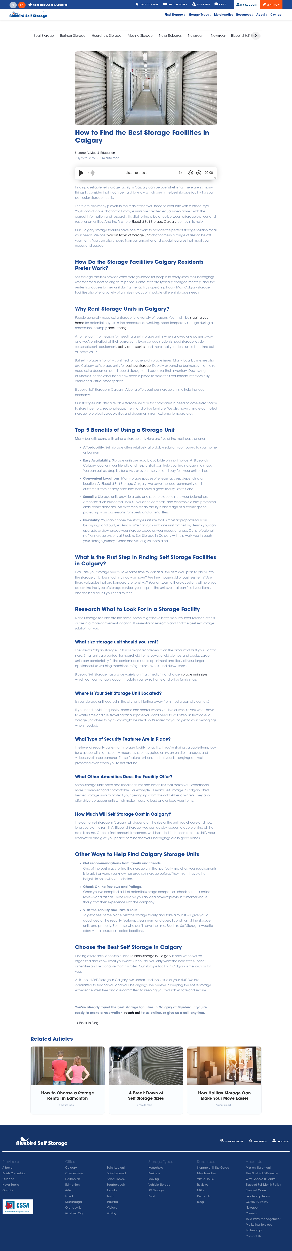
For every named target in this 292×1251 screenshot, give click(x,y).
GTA (68, 1190)
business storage (138, 366)
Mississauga (73, 1202)
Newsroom (196, 35)
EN (22, 4)
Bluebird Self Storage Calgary (154, 221)
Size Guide (258, 1141)
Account (281, 1141)
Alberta (7, 1167)
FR (13, 4)
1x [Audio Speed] (180, 172)
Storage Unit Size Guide (213, 1167)
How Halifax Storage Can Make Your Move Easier (224, 1095)
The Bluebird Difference (262, 1173)
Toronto (112, 1190)
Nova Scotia (10, 1184)
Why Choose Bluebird (261, 1179)
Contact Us (253, 1236)
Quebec (8, 1179)
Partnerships (254, 1230)
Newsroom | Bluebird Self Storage (237, 35)
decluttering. (117, 328)
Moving (153, 1179)
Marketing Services (259, 1224)
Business (154, 1173)
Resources (244, 14)
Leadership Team (258, 1196)
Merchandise (223, 14)
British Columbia (13, 1173)
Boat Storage (44, 35)
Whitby (111, 1213)
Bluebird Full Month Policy (263, 1184)
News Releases (170, 35)
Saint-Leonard (116, 1173)
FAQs (200, 1190)
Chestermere (74, 1173)
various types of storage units (129, 235)
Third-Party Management (263, 1219)
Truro (110, 1196)
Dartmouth (72, 1179)
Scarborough (116, 1184)
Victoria (112, 1207)
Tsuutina (112, 1202)
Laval (69, 1196)
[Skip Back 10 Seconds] (191, 173)
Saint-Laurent (116, 1167)
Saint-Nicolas (116, 1179)
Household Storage (106, 35)
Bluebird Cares (256, 1190)
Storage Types (199, 14)
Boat (151, 1196)
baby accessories (131, 347)
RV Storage (156, 1190)
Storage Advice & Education (95, 152)
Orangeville (73, 1207)
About (261, 14)
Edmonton (72, 1184)
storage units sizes (193, 674)
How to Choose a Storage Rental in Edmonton (67, 1095)
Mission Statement (258, 1167)
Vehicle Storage (159, 1184)
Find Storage (175, 14)
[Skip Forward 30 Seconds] (199, 173)
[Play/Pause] (81, 173)
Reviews (202, 1184)
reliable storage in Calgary (150, 956)
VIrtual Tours (205, 1179)
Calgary (71, 1167)
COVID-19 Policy (257, 1202)
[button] (256, 36)
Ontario (7, 1190)
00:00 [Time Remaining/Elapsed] (209, 172)
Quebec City (74, 1213)
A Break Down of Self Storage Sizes (146, 1095)
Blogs (200, 1202)
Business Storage (72, 35)
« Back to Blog (87, 1023)
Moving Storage (140, 35)
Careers (251, 1213)
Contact (276, 14)
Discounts (203, 1196)
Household (155, 1167)
